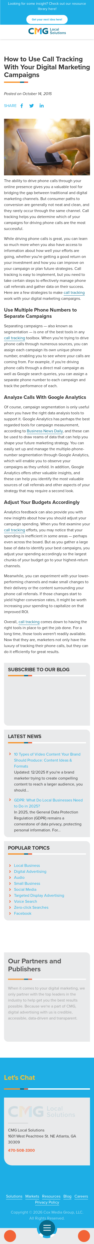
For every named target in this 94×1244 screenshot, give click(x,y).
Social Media (25, 852)
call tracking (74, 292)
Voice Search (25, 864)
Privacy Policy (47, 1165)
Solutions (14, 1159)
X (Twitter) (39, 1200)
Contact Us (84, 1236)
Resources (51, 1159)
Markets (32, 1159)
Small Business (27, 846)
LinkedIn (42, 106)
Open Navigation (49, 1228)
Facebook (22, 106)
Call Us (10, 1236)
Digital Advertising (30, 834)
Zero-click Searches (31, 870)
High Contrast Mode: (42, 1216)
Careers (81, 1159)
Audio (19, 840)
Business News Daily (45, 431)
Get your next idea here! (47, 19)
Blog (67, 1159)
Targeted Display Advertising (39, 858)
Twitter (32, 106)
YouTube (55, 1200)
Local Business (27, 828)
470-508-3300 (21, 1113)
